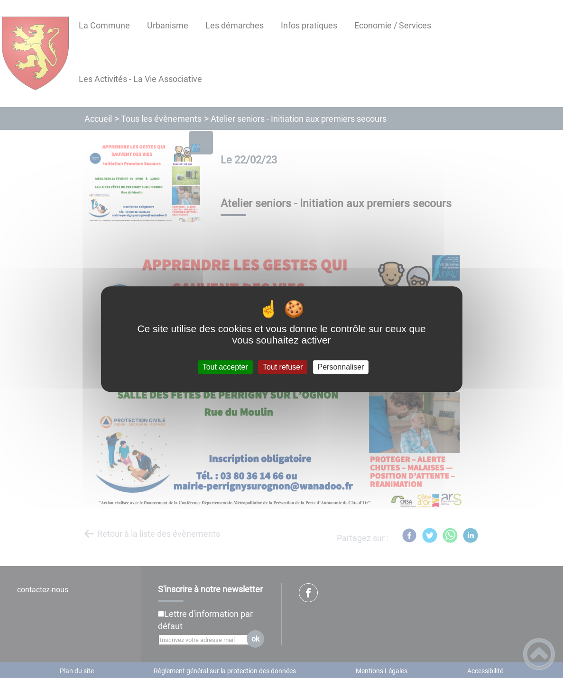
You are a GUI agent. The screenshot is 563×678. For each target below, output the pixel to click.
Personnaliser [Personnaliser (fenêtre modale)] (341, 367)
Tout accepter (225, 367)
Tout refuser (283, 367)
